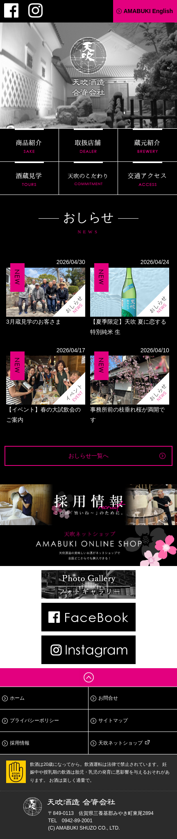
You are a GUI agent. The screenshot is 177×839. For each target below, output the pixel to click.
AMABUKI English (148, 11)
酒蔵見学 (29, 178)
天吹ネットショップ (120, 743)
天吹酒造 (88, 67)
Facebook (11, 10)
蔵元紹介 (147, 145)
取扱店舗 (88, 145)
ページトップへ (88, 677)
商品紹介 (29, 145)
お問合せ (108, 698)
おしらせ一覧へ (88, 455)
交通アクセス (147, 178)
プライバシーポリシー (34, 720)
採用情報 (20, 743)
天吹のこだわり (88, 178)
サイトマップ (113, 720)
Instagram (35, 10)
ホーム (17, 698)
